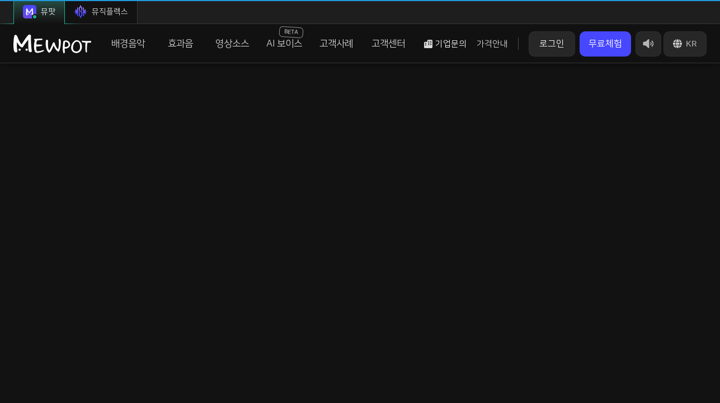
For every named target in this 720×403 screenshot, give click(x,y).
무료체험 (605, 44)
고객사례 (336, 44)
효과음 (180, 44)
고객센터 (388, 44)
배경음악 (128, 44)
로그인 (551, 44)
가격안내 (492, 44)
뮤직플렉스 (101, 11)
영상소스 (232, 44)
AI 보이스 (285, 37)
